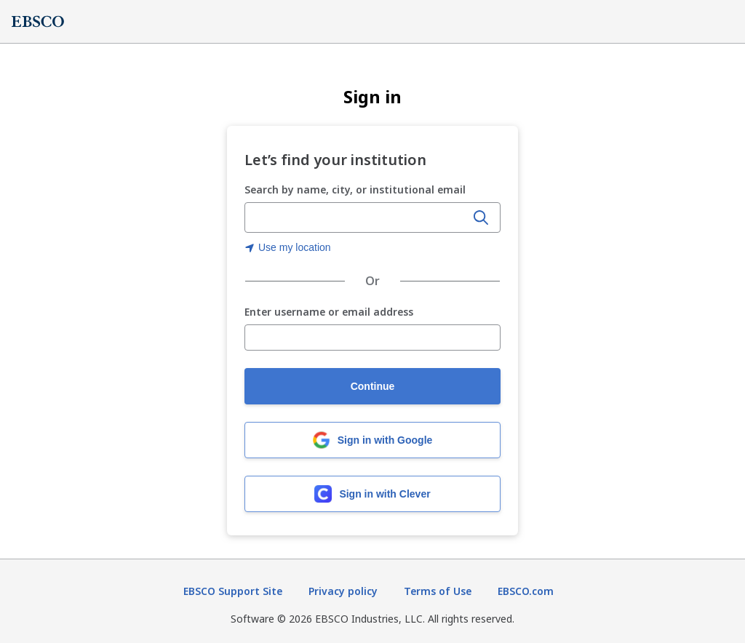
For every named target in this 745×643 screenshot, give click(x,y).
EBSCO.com (526, 591)
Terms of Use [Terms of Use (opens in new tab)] (437, 591)
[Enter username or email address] (372, 337)
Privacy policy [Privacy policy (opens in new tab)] (343, 591)
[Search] (481, 217)
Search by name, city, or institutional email (355, 189)
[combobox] (356, 217)
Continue (373, 386)
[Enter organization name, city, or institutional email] (356, 218)
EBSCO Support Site (232, 591)
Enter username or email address (328, 312)
